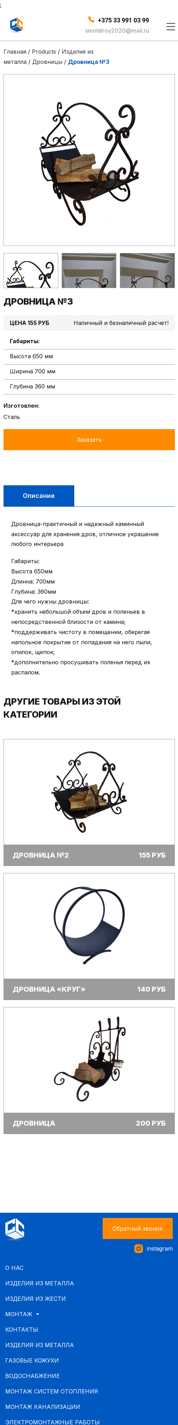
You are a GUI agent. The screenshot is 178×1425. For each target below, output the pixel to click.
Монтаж (24, 1314)
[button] (138, 1228)
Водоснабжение (32, 1375)
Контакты (21, 1329)
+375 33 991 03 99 (123, 20)
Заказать (89, 439)
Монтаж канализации (42, 1406)
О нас (14, 1267)
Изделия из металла (39, 1283)
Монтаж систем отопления (51, 1391)
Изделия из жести (35, 1298)
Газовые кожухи (32, 1360)
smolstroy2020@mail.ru (117, 30)
